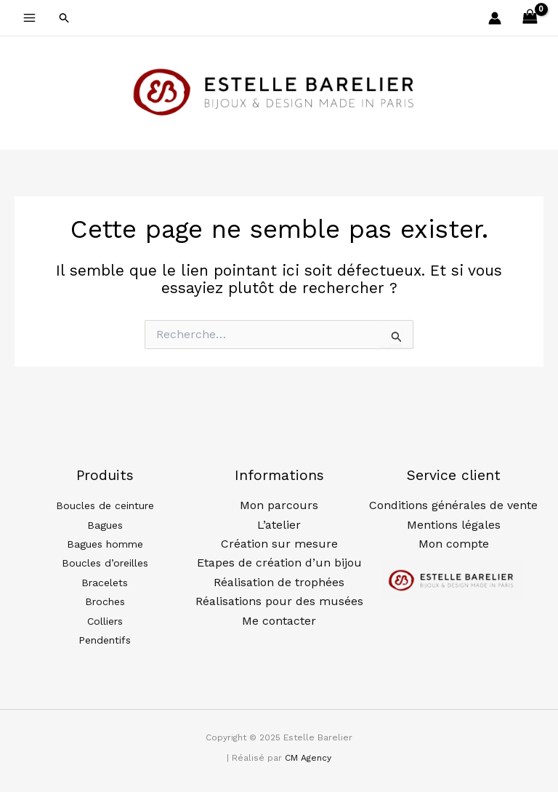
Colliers (105, 621)
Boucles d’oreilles (105, 563)
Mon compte (453, 544)
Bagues (105, 525)
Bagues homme (105, 544)
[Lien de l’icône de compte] (494, 18)
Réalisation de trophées (279, 582)
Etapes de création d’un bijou (279, 562)
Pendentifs (104, 640)
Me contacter (279, 621)
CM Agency (308, 758)
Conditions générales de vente (453, 505)
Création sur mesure (279, 544)
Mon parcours (279, 505)
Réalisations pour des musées (279, 601)
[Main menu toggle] (29, 18)
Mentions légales (454, 525)
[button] (64, 18)
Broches (105, 601)
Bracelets (104, 582)
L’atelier (279, 525)
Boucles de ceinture (105, 505)
